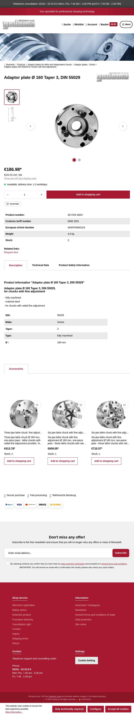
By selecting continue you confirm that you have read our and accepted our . (68, 564)
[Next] (123, 126)
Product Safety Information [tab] (74, 265)
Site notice (80, 624)
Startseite (9, 64)
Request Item (11, 252)
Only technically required (69, 709)
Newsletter (80, 610)
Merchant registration (23, 605)
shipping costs (55, 696)
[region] (67, 126)
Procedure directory (22, 619)
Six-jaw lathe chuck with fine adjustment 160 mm (67, 432)
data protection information (73, 564)
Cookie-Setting (86, 660)
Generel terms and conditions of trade (95, 614)
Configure (95, 709)
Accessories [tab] (16, 368)
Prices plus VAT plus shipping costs (20, 178)
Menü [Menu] (126, 24)
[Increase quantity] (41, 195)
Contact (16, 629)
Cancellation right (21, 624)
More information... (14, 712)
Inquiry (15, 633)
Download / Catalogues (87, 605)
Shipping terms (20, 638)
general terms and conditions (114, 564)
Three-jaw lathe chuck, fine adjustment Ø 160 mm (23, 432)
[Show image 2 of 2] (79, 160)
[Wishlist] (78, 24)
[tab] (15, 265)
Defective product (21, 614)
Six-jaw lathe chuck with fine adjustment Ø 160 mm (110, 432)
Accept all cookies (118, 709)
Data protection (83, 619)
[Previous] (30, 126)
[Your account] (91, 24)
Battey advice (19, 610)
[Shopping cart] (108, 24)
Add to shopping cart (88, 194)
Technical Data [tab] (40, 265)
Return (15, 643)
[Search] (66, 24)
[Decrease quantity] (7, 195)
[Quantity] (24, 195)
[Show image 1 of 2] (74, 160)
